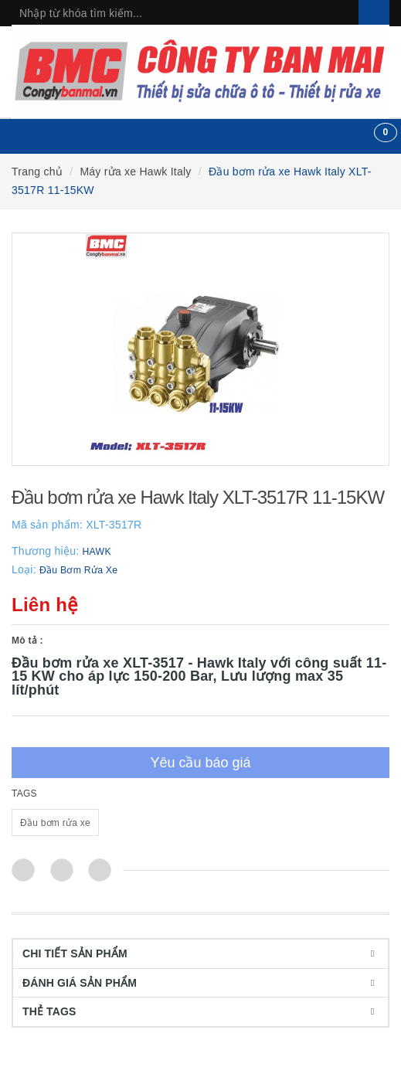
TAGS (24, 793)
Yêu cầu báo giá (200, 762)
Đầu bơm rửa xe (55, 822)
